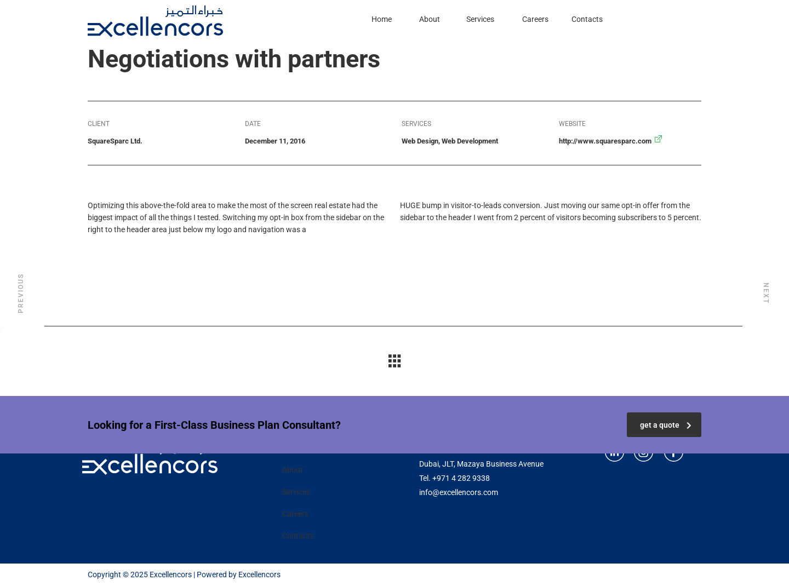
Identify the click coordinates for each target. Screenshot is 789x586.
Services (480, 19)
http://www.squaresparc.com (605, 141)
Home (381, 19)
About (429, 19)
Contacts (587, 19)
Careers (535, 19)
